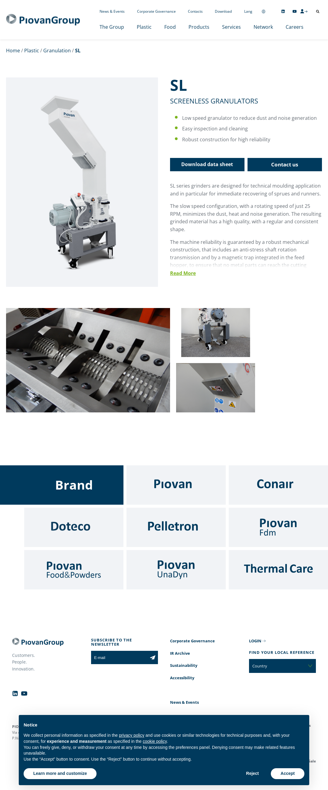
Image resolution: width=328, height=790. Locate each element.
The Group (112, 27)
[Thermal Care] (278, 569)
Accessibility (182, 677)
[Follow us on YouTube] (295, 11)
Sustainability (183, 665)
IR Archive (180, 653)
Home (13, 50)
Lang (248, 11)
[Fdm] (278, 527)
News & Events (112, 11)
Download (223, 11)
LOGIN (255, 641)
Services (231, 27)
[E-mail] (119, 657)
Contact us (284, 164)
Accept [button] (287, 773)
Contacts (195, 11)
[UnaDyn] (176, 569)
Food (170, 27)
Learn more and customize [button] (60, 773)
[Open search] (317, 11)
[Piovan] (176, 485)
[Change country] (263, 11)
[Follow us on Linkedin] (283, 11)
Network (263, 27)
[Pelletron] (176, 527)
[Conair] (278, 485)
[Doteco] (73, 527)
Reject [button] (252, 773)
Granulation (57, 50)
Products (199, 27)
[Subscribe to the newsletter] (152, 657)
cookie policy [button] (155, 741)
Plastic (144, 27)
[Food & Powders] (73, 569)
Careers (294, 27)
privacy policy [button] (131, 735)
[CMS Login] (303, 11)
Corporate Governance (156, 11)
